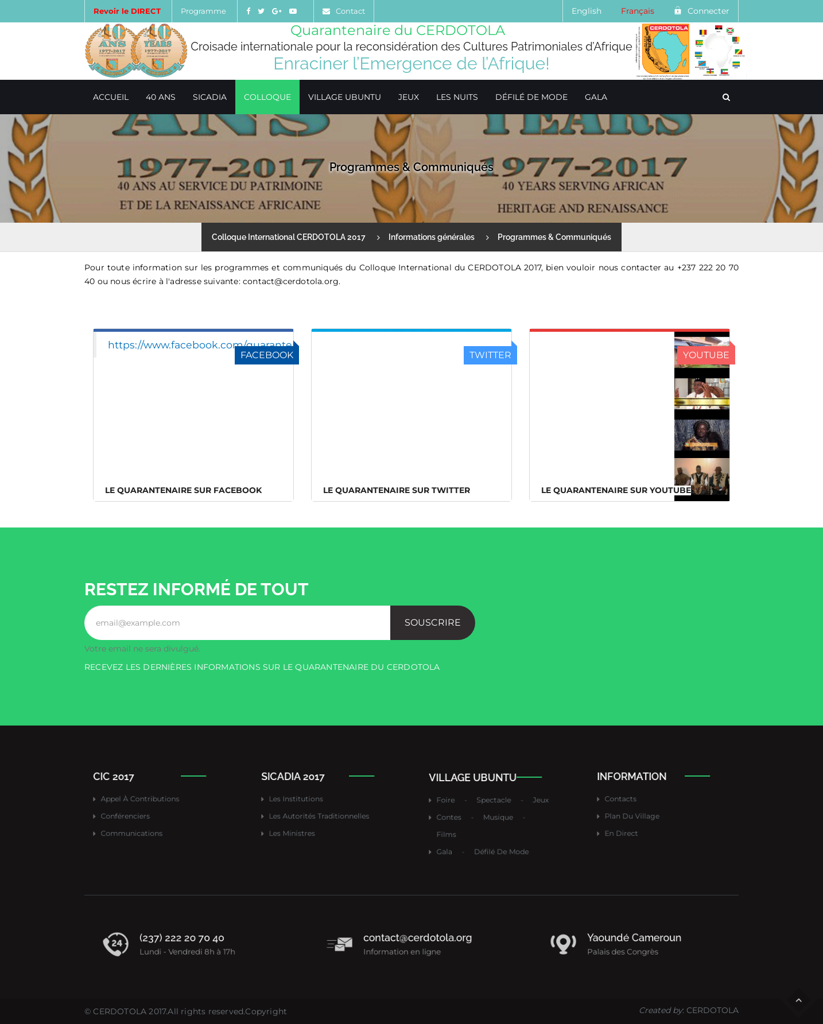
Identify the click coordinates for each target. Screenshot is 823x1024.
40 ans (161, 97)
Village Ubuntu (344, 97)
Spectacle (494, 804)
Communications (139, 825)
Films (460, 829)
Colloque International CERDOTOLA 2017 (289, 237)
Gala (596, 97)
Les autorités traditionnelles (321, 813)
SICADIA (210, 97)
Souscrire (433, 622)
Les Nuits (457, 97)
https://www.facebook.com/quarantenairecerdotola (237, 345)
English (586, 11)
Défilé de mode (531, 97)
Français (637, 11)
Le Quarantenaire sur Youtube (616, 490)
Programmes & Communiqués (554, 237)
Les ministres (302, 825)
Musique (497, 816)
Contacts (632, 800)
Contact (350, 10)
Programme (203, 10)
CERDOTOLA (119, 1011)
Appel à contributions (145, 800)
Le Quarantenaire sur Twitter (396, 490)
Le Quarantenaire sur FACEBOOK (183, 490)
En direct (633, 825)
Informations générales (432, 237)
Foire (459, 804)
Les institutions (304, 800)
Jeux (408, 97)
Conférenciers (135, 813)
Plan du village (641, 813)
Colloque (267, 97)
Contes (462, 816)
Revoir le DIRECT (127, 10)
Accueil (111, 97)
